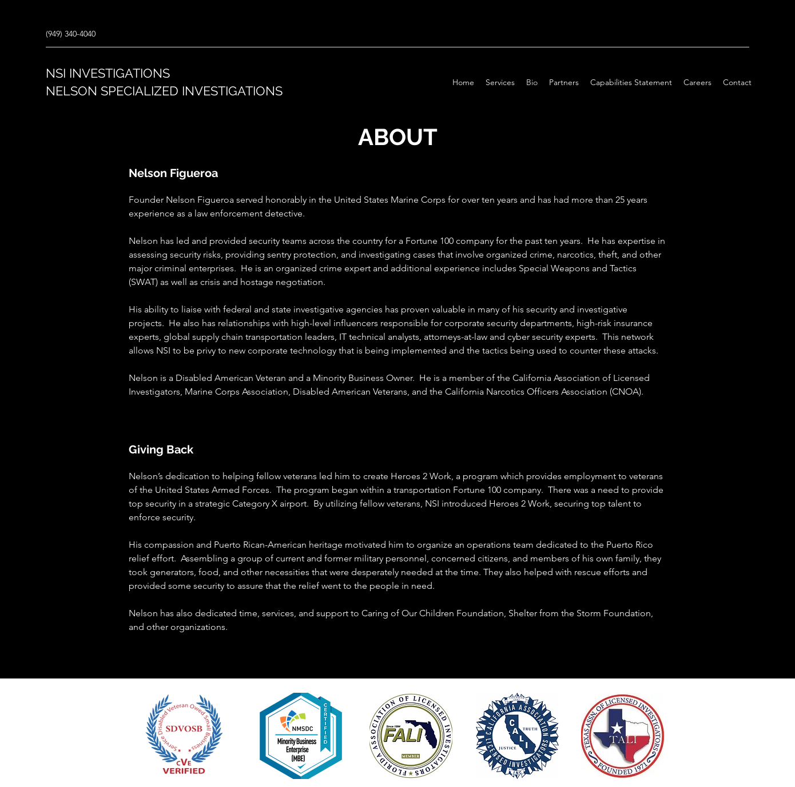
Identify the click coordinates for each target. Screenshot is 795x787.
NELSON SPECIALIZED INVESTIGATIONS (164, 90)
